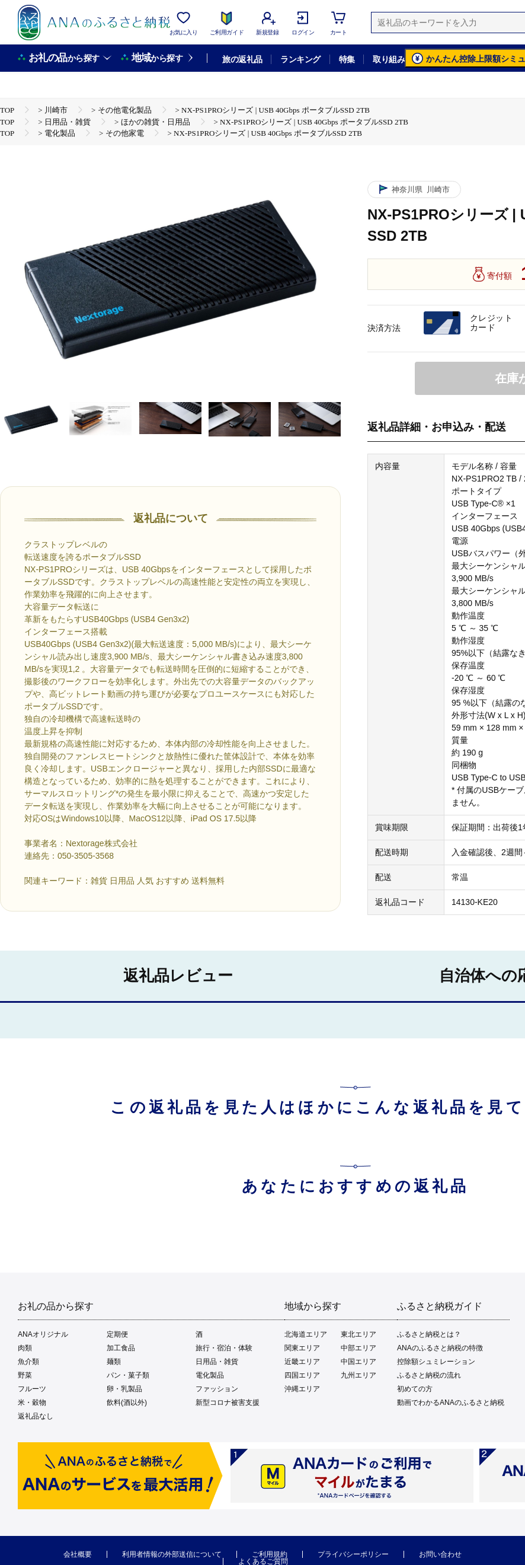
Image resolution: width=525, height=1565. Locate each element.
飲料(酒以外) (127, 1402)
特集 (347, 59)
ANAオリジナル (43, 1334)
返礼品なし (35, 1416)
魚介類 (28, 1361)
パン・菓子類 (128, 1375)
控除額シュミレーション (436, 1361)
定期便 (117, 1334)
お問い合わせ (440, 1554)
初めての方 (415, 1389)
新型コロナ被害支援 (228, 1402)
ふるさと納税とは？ (429, 1334)
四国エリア (302, 1375)
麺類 (114, 1361)
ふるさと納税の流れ (429, 1375)
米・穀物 (32, 1402)
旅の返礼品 (242, 59)
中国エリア (358, 1361)
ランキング (300, 59)
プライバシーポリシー (353, 1554)
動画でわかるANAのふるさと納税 (450, 1402)
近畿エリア (302, 1361)
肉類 (25, 1348)
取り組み (389, 59)
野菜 (25, 1375)
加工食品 (121, 1348)
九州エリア (358, 1375)
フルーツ (32, 1389)
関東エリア (302, 1348)
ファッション (217, 1389)
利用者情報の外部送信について (172, 1554)
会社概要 (77, 1554)
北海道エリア (305, 1334)
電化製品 (210, 1375)
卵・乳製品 (124, 1389)
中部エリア (358, 1348)
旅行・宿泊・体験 (224, 1348)
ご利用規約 (269, 1554)
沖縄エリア (302, 1389)
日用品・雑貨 (217, 1361)
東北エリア (358, 1334)
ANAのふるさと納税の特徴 (440, 1348)
